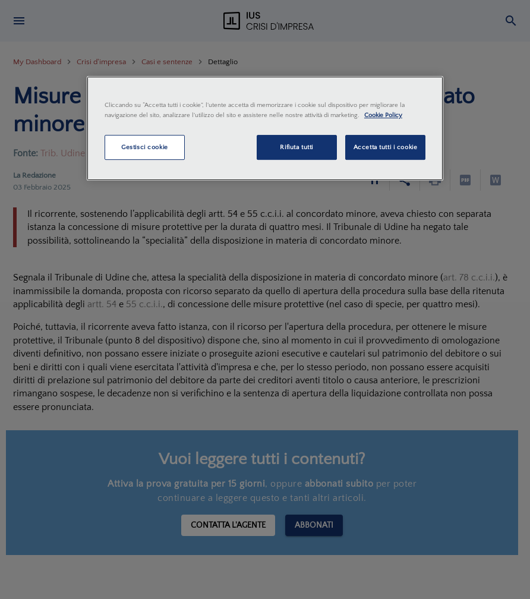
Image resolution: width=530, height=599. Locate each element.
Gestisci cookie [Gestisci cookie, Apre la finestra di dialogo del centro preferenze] (144, 147)
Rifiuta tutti (296, 147)
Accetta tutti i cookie (386, 147)
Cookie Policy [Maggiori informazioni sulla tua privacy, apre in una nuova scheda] (383, 115)
